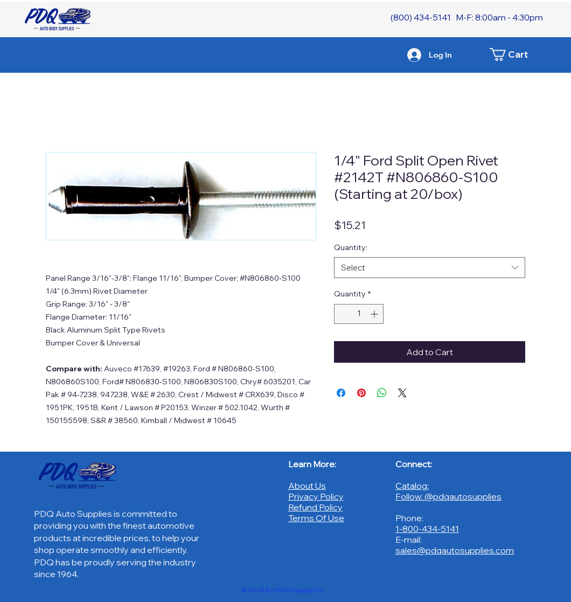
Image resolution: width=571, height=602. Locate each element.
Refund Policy (315, 507)
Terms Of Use (316, 518)
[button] (514, 54)
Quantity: (350, 247)
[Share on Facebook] (341, 392)
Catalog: (412, 485)
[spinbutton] (358, 314)
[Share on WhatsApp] (381, 392)
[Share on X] (402, 392)
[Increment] (375, 314)
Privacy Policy (316, 496)
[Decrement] (342, 314)
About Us (307, 485)
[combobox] (429, 267)
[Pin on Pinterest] (361, 392)
